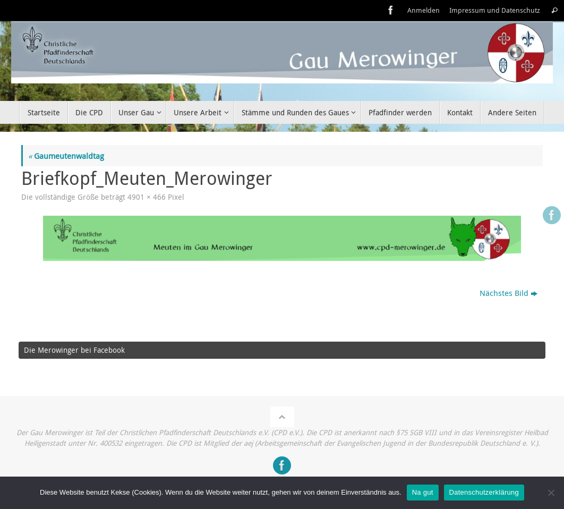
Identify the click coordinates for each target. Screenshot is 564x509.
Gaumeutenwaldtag (66, 155)
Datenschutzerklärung (484, 492)
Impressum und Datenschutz (494, 10)
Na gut (422, 492)
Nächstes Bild (508, 292)
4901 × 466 (146, 197)
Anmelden (423, 10)
